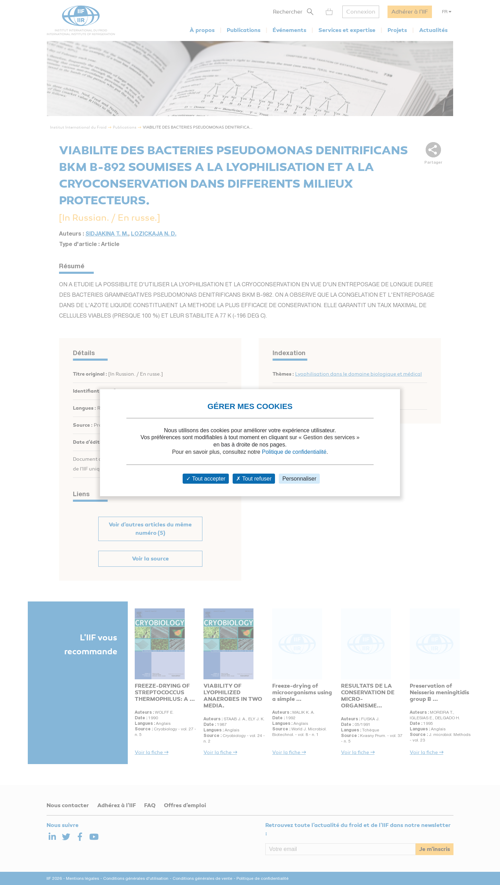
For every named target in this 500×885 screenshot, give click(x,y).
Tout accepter (205, 479)
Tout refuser (254, 479)
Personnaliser (299, 479)
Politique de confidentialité (294, 452)
